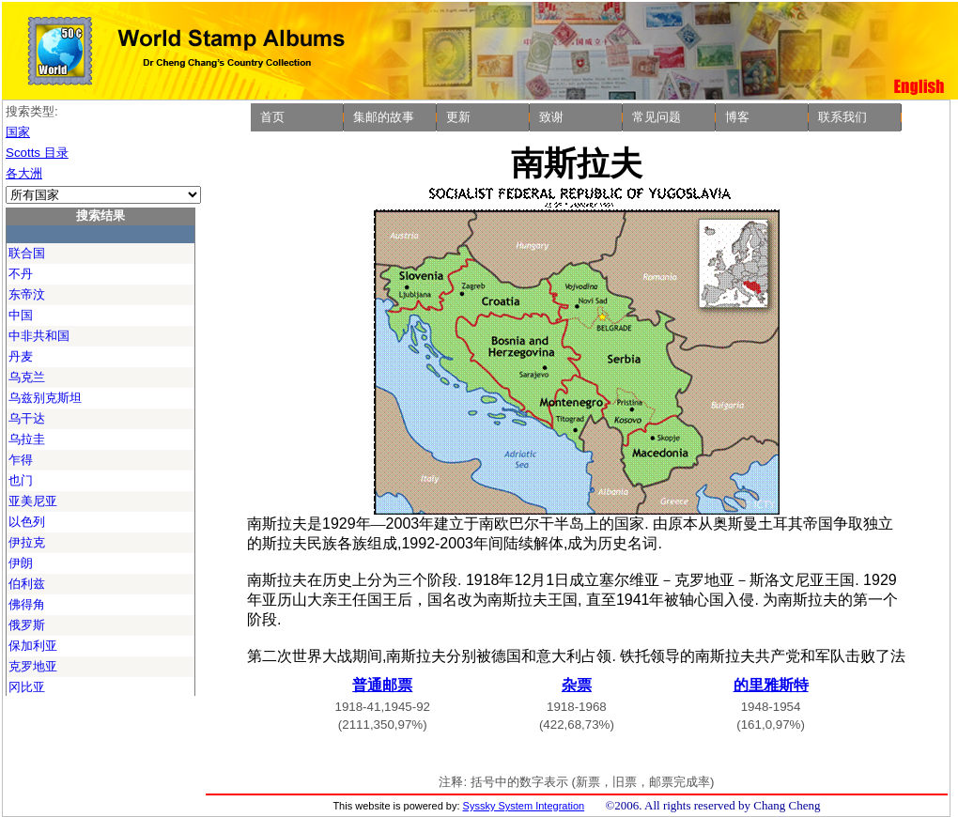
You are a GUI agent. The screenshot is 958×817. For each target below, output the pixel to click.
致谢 (551, 117)
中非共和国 (39, 336)
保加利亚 (32, 646)
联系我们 (842, 117)
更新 (458, 117)
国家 (18, 132)
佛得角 (26, 604)
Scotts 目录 (37, 153)
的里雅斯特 (771, 685)
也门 (20, 480)
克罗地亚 (32, 666)
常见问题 (656, 117)
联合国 (26, 253)
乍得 (20, 460)
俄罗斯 (26, 625)
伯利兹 (26, 584)
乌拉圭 (26, 439)
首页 (272, 117)
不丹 (20, 274)
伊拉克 (26, 542)
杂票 (577, 685)
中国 (20, 315)
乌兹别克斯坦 (45, 398)
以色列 (26, 522)
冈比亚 (26, 687)
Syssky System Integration (524, 805)
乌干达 (26, 418)
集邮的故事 (383, 117)
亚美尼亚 (32, 501)
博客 (737, 117)
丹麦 (20, 356)
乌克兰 (26, 377)
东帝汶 (26, 294)
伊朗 (20, 563)
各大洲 (24, 173)
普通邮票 (382, 685)
